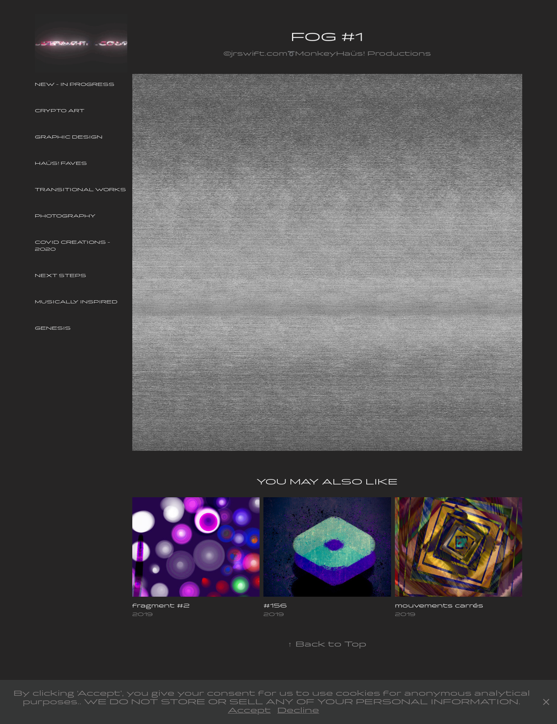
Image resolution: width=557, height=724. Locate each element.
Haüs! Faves (61, 163)
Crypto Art (59, 110)
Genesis (53, 328)
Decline (298, 710)
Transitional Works (80, 189)
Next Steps (60, 275)
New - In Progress (74, 84)
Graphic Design (69, 137)
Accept (249, 710)
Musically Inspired (76, 302)
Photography (65, 216)
